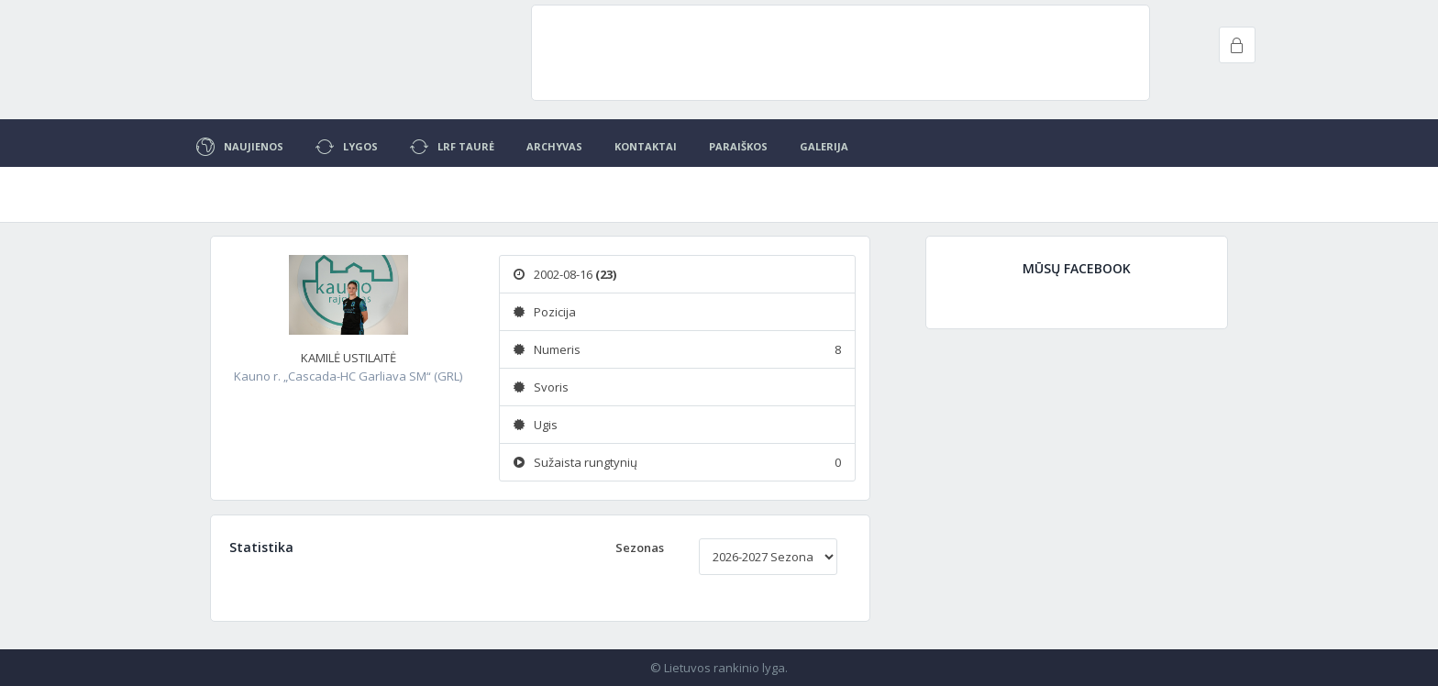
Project (288, 55)
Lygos (346, 147)
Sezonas (639, 547)
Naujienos (239, 147)
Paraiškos (738, 146)
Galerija (824, 146)
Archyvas (554, 146)
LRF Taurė (452, 147)
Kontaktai (645, 146)
